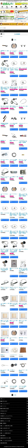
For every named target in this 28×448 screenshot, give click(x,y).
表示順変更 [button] (17, 34)
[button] (7, 7)
